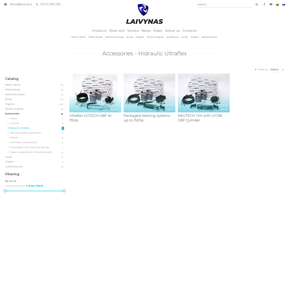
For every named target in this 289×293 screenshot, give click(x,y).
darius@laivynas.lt (21, 4)
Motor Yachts (78, 37)
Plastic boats (95, 37)
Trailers (195, 37)
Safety (37, 118)
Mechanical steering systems (37, 133)
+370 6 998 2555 (48, 4)
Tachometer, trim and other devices (37, 147)
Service (133, 30)
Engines (140, 37)
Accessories (172, 37)
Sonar (184, 37)
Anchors (37, 123)
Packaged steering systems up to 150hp (147, 117)
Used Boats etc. (209, 37)
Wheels (37, 137)
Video (157, 30)
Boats (130, 37)
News (146, 30)
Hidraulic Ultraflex (37, 128)
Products (99, 30)
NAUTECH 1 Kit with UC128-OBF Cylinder (200, 117)
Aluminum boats (114, 37)
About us (172, 30)
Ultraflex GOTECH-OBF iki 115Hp (90, 117)
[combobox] (225, 4)
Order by (261, 69)
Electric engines (155, 37)
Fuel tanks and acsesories (37, 142)
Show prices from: (15, 186)
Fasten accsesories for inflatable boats (37, 152)
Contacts (189, 30)
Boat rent (117, 30)
